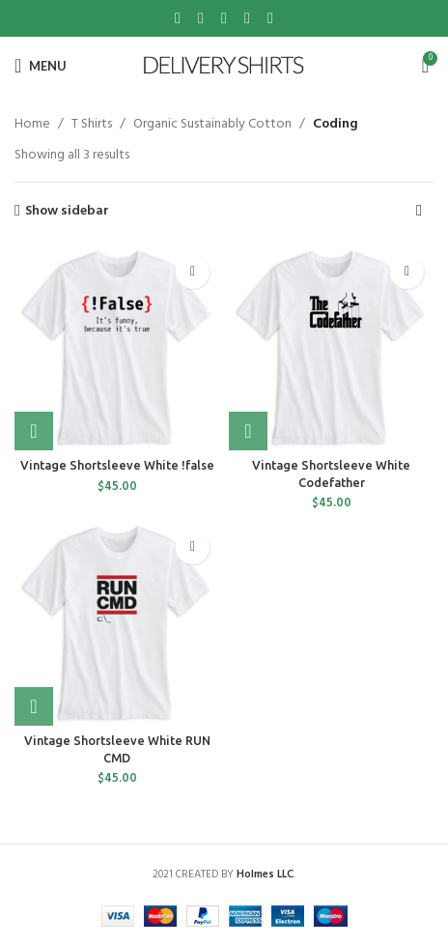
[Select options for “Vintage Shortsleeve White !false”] (33, 431)
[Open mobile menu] (40, 65)
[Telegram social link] (270, 18)
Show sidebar (67, 211)
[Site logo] (224, 66)
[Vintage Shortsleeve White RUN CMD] (116, 623)
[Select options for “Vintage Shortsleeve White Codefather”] (248, 431)
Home (32, 124)
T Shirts (91, 124)
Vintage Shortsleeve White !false (117, 465)
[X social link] (200, 18)
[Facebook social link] (177, 18)
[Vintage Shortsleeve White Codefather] (331, 347)
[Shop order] (419, 211)
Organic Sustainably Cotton (212, 124)
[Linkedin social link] (247, 18)
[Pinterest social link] (224, 18)
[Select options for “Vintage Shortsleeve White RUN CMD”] (33, 706)
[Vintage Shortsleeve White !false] (116, 347)
